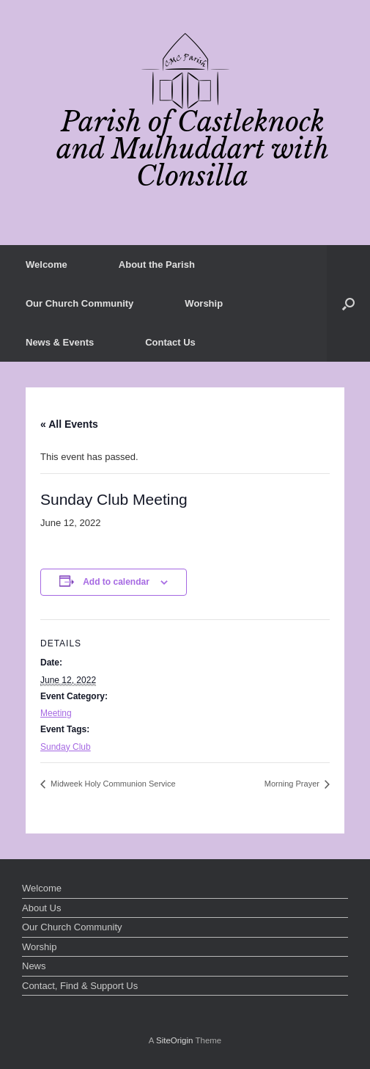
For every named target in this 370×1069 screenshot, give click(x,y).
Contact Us (170, 342)
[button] (348, 303)
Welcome (46, 264)
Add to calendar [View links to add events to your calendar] (116, 582)
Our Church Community (79, 303)
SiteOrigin (174, 1040)
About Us (41, 907)
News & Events (60, 342)
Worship (204, 303)
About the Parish (157, 264)
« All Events (69, 424)
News (34, 965)
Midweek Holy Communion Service (112, 783)
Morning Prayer (293, 783)
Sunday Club (65, 747)
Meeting (56, 713)
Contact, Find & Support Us (80, 985)
